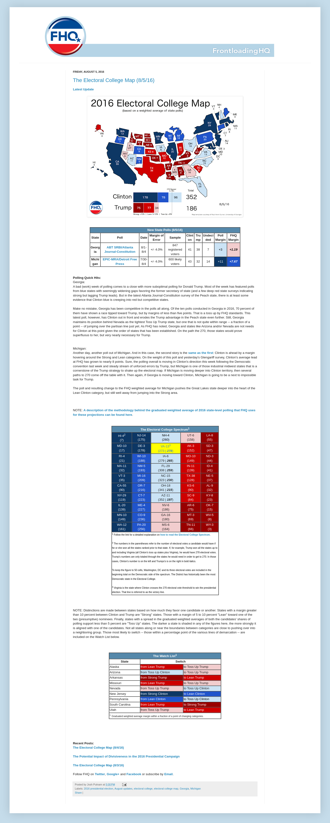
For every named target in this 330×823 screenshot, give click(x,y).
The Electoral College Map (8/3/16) (98, 765)
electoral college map (166, 788)
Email (168, 774)
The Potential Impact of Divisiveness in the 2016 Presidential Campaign (126, 756)
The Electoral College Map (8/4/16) (98, 747)
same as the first (200, 353)
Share (78, 792)
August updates (123, 788)
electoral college (143, 788)
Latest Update (83, 89)
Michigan (195, 788)
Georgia (184, 788)
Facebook (133, 774)
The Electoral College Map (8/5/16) (113, 80)
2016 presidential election (98, 788)
